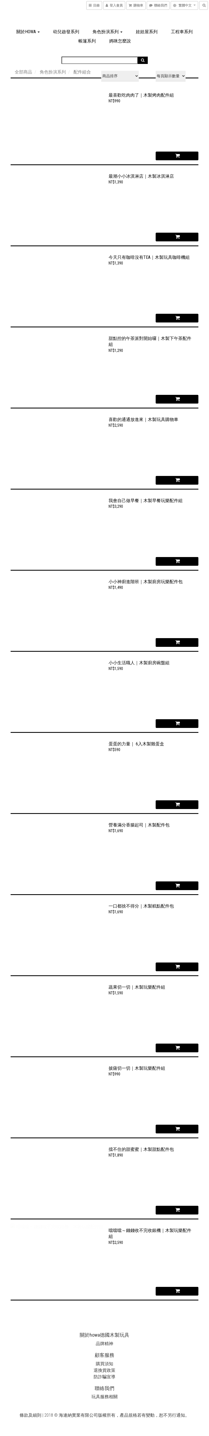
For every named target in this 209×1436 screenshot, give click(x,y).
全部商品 (23, 72)
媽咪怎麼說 (120, 41)
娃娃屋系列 (147, 31)
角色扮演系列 (107, 31)
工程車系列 (182, 31)
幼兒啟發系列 (66, 31)
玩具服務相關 (104, 1396)
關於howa (28, 31)
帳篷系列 (87, 41)
